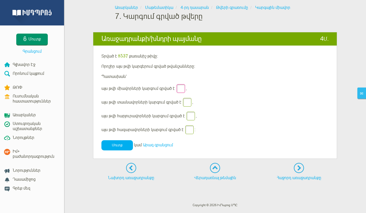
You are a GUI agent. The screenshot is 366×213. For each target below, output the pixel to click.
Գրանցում (32, 51)
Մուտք (117, 145)
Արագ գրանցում (158, 145)
